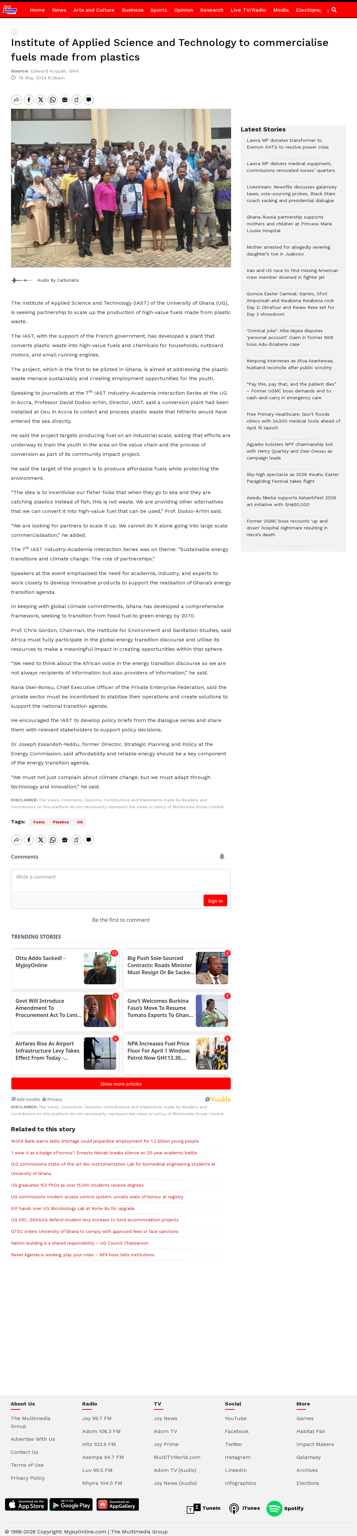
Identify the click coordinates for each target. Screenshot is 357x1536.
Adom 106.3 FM (101, 1426)
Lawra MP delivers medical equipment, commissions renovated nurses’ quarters (291, 170)
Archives (307, 1465)
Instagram (238, 1452)
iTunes (243, 1503)
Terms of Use (27, 1459)
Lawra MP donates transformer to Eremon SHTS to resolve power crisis (288, 147)
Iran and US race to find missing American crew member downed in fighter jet (292, 277)
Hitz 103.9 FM (99, 1439)
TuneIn (203, 1503)
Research (211, 10)
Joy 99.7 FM (97, 1413)
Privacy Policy (28, 1472)
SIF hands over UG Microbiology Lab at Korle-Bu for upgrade (73, 1203)
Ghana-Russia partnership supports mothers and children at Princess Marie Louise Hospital (289, 227)
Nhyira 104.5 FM (102, 1477)
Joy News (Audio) (175, 1477)
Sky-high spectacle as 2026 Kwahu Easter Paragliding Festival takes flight (293, 481)
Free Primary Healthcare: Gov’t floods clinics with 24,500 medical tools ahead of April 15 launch (293, 424)
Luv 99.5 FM (97, 1465)
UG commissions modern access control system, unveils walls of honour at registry (97, 1191)
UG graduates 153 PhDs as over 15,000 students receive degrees (77, 1179)
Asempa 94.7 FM (103, 1452)
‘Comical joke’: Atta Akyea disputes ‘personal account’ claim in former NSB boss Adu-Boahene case (290, 341)
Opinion (183, 10)
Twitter (233, 1439)
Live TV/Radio (248, 10)
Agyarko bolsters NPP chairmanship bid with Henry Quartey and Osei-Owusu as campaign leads (289, 454)
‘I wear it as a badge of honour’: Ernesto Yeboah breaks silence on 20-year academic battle (104, 1147)
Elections (307, 1477)
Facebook (237, 1426)
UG (79, 822)
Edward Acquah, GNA (55, 70)
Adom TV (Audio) (175, 1465)
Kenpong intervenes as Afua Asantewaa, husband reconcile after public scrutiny (290, 367)
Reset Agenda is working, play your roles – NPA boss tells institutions (82, 1249)
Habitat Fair (311, 1426)
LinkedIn (236, 1465)
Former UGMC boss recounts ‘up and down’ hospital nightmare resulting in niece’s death (287, 531)
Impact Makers (315, 1439)
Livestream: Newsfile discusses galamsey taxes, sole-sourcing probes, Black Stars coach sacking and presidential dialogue (292, 197)
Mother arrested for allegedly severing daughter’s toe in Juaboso (288, 253)
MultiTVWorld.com (177, 1452)
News (59, 10)
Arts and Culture (94, 10)
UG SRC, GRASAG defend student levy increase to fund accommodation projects (95, 1214)
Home (37, 10)
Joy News (165, 1413)
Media (281, 10)
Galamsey (308, 1452)
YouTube (236, 1413)
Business (132, 10)
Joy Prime (166, 1439)
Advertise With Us (33, 1433)
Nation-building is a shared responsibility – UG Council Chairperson (80, 1237)
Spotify (285, 1503)
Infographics (240, 1477)
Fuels (38, 822)
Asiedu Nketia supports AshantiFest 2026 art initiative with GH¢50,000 (291, 504)
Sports (159, 10)
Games (305, 1413)
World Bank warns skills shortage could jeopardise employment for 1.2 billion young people (105, 1135)
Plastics (60, 822)
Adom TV (165, 1426)
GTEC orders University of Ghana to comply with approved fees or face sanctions (95, 1226)
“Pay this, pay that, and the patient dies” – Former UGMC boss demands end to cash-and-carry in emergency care (291, 394)
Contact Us (24, 1446)
